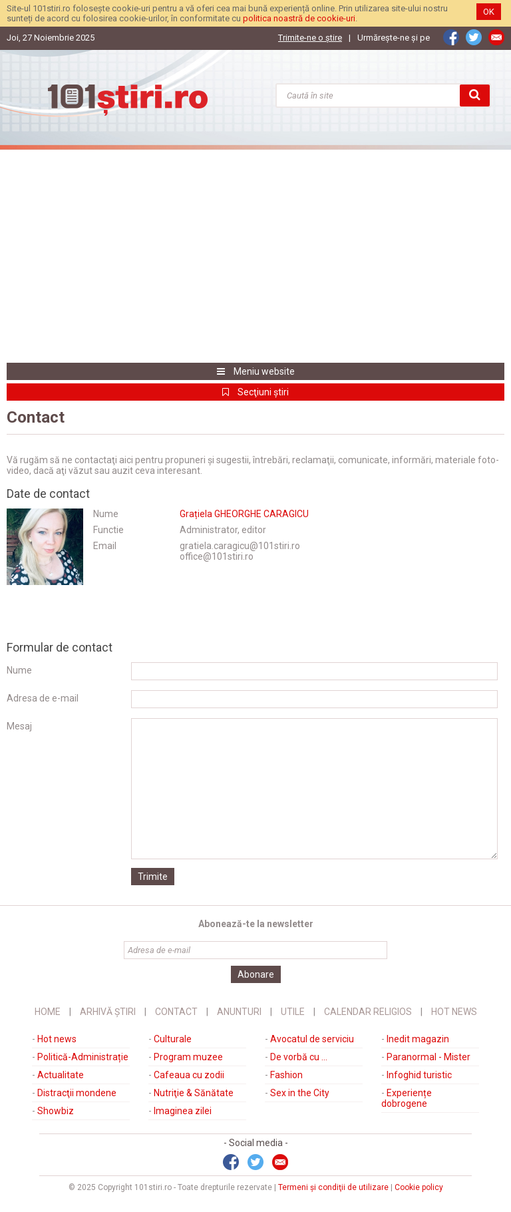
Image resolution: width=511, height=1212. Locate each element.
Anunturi (239, 1011)
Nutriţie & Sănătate (194, 1093)
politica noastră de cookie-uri (299, 18)
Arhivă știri (108, 1011)
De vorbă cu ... (298, 1057)
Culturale (173, 1039)
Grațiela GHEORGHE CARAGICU (244, 513)
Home (48, 1011)
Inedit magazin (418, 1039)
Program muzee (188, 1057)
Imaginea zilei (183, 1111)
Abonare (256, 974)
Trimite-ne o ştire (310, 38)
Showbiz (55, 1111)
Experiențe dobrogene (406, 1098)
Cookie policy (419, 1187)
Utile (293, 1011)
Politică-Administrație (82, 1057)
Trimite (153, 876)
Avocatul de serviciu (312, 1039)
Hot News (454, 1011)
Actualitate (60, 1075)
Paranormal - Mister (428, 1057)
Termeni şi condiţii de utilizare (333, 1187)
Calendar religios (368, 1011)
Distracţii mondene (76, 1093)
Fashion (286, 1075)
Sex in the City (299, 1093)
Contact (176, 1011)
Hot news (57, 1039)
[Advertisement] (255, 256)
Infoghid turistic (419, 1075)
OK (488, 12)
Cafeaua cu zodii (189, 1075)
